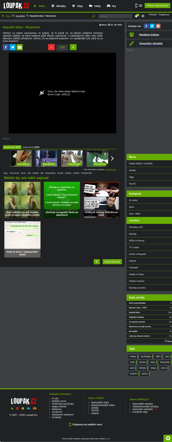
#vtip (29, 173)
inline (153, 362)
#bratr (23, 173)
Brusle (143, 362)
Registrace (164, 14)
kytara (145, 374)
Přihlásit (153, 14)
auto (167, 357)
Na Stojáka (146, 357)
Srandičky (20, 16)
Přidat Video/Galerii (157, 5)
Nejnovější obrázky (143, 403)
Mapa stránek (59, 406)
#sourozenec (14, 173)
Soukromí (57, 412)
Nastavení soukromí (62, 414)
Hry (111, 6)
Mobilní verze (59, 401)
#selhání (76, 173)
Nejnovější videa (100, 402)
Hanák (133, 357)
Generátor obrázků (143, 409)
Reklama (56, 409)
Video (39, 6)
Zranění (134, 374)
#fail (42, 173)
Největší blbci (9, 147)
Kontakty (56, 417)
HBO (159, 357)
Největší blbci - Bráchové (43, 16)
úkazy (154, 368)
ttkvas (104, 25)
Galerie (95, 413)
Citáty (95, 6)
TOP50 (95, 410)
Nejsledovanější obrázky (146, 406)
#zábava (68, 173)
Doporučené (28, 147)
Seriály (95, 407)
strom (164, 368)
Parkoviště (165, 362)
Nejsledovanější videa (103, 405)
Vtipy (77, 6)
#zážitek (36, 173)
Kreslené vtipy (140, 412)
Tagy (132, 348)
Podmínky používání (63, 403)
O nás (55, 398)
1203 (133, 362)
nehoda (143, 368)
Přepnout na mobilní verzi (86, 424)
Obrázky (58, 6)
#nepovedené (50, 173)
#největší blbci (86, 173)
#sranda (60, 173)
